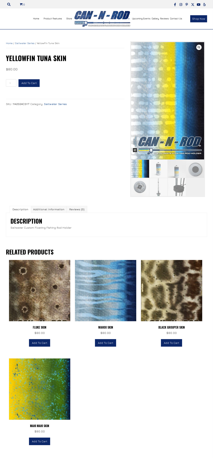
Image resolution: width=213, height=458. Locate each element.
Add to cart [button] (39, 342)
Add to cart (29, 83)
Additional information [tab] (48, 209)
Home (9, 43)
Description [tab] (20, 209)
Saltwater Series (24, 43)
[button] (175, 4)
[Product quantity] (11, 83)
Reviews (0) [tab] (76, 209)
